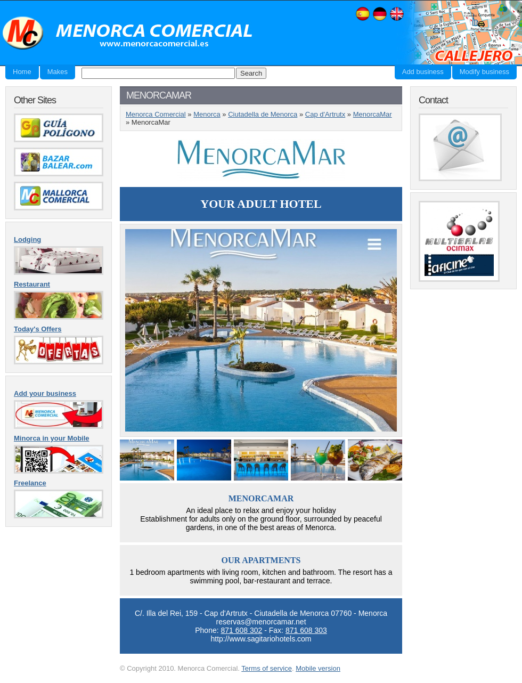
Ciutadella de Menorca (262, 114)
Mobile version (318, 668)
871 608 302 (241, 630)
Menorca (207, 114)
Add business (423, 72)
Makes (57, 72)
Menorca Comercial (128, 34)
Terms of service (266, 668)
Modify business (484, 72)
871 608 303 (306, 630)
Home (22, 72)
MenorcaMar (372, 114)
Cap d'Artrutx (325, 114)
